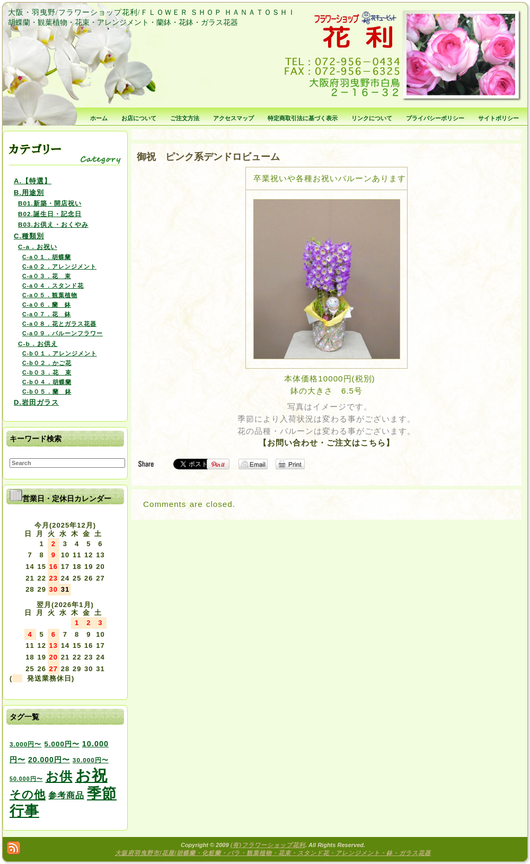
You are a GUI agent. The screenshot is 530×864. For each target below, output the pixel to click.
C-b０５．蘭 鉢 (47, 391)
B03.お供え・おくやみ (53, 224)
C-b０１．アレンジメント (59, 353)
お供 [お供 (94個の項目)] (59, 776)
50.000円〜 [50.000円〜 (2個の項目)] (26, 779)
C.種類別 (29, 236)
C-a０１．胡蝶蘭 (46, 257)
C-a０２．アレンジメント (59, 266)
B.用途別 (29, 193)
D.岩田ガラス (36, 402)
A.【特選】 (32, 181)
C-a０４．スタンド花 (53, 285)
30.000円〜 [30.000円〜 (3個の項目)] (91, 759)
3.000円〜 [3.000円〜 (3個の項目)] (25, 744)
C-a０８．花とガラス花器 (59, 323)
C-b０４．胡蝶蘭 (47, 382)
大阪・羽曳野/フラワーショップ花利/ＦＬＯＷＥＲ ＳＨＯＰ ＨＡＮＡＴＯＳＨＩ (152, 12)
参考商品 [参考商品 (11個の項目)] (66, 795)
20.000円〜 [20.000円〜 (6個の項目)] (49, 759)
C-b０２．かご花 (47, 363)
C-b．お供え (38, 343)
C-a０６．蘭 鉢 (46, 304)
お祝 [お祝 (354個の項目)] (91, 775)
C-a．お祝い (37, 246)
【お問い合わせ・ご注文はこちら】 (326, 442)
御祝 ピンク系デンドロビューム (208, 157)
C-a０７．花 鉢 (46, 314)
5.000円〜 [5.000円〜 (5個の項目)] (61, 744)
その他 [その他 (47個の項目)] (28, 794)
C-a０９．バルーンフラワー (62, 333)
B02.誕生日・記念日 (50, 213)
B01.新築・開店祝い (50, 203)
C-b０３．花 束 (47, 372)
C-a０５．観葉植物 (49, 295)
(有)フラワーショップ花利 (268, 845)
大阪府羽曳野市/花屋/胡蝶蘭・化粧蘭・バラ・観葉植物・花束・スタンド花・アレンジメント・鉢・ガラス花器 (273, 853)
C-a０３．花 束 (46, 276)
